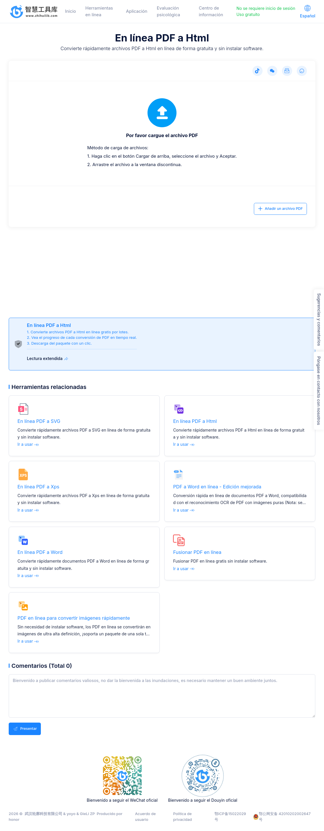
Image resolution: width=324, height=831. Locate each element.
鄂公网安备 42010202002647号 (282, 816)
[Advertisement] (162, 267)
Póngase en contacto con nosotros (318, 390)
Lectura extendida (48, 358)
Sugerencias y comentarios (319, 319)
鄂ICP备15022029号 (230, 816)
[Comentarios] (302, 71)
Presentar (25, 729)
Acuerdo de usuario (145, 816)
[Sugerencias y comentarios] (287, 71)
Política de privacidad (182, 816)
